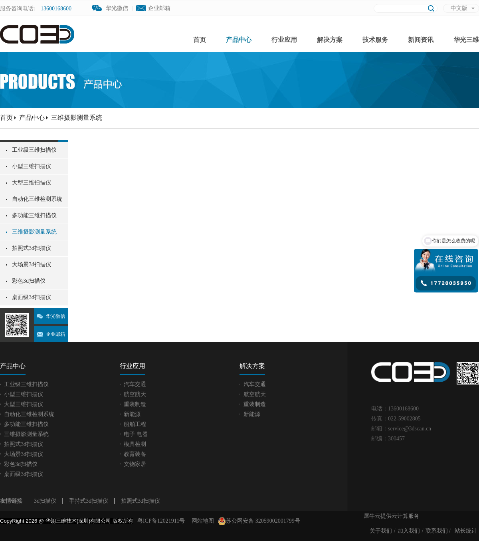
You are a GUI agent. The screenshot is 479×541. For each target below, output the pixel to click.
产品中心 (32, 117)
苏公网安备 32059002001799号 (259, 521)
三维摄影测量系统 (76, 117)
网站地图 (201, 521)
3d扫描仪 (45, 501)
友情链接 (11, 501)
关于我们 (381, 531)
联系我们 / (438, 531)
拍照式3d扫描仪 (140, 501)
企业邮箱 (159, 8)
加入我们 (409, 531)
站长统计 (466, 531)
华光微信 (55, 316)
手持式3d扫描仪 (88, 501)
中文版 (459, 8)
